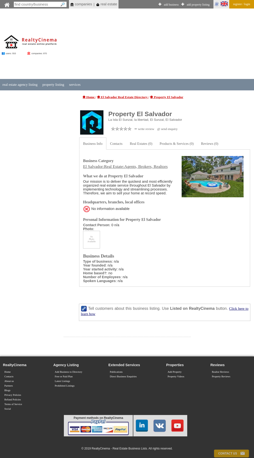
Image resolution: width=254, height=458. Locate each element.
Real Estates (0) (141, 144)
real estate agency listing (19, 84)
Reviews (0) (209, 144)
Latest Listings (62, 381)
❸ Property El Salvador (166, 97)
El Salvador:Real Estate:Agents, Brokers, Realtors (125, 166)
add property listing (198, 4)
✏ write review (144, 129)
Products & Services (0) (177, 144)
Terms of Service (13, 404)
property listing (53, 84)
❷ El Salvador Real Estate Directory (122, 97)
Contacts (116, 144)
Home (7, 372)
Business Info (92, 144)
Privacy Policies (12, 395)
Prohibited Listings (64, 385)
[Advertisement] (151, 44)
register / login (241, 4)
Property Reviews (221, 376)
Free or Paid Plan (64, 376)
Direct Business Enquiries (123, 376)
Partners (8, 385)
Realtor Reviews (220, 372)
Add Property (175, 372)
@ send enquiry (167, 129)
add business (171, 4)
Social (7, 408)
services (74, 84)
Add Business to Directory (68, 372)
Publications (116, 372)
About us (9, 381)
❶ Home (89, 97)
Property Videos (176, 376)
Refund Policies (12, 399)
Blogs (7, 390)
